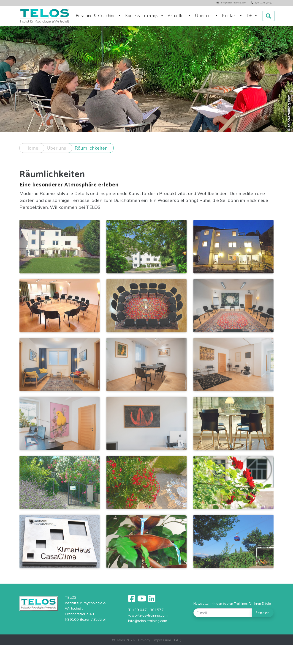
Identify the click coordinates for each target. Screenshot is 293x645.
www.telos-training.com (148, 615)
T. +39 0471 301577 (146, 609)
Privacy (144, 640)
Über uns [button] (204, 16)
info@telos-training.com (147, 620)
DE (250, 16)
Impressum (162, 640)
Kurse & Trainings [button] (142, 16)
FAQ (177, 640)
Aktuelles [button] (177, 16)
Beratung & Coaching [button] (96, 16)
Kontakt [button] (230, 16)
